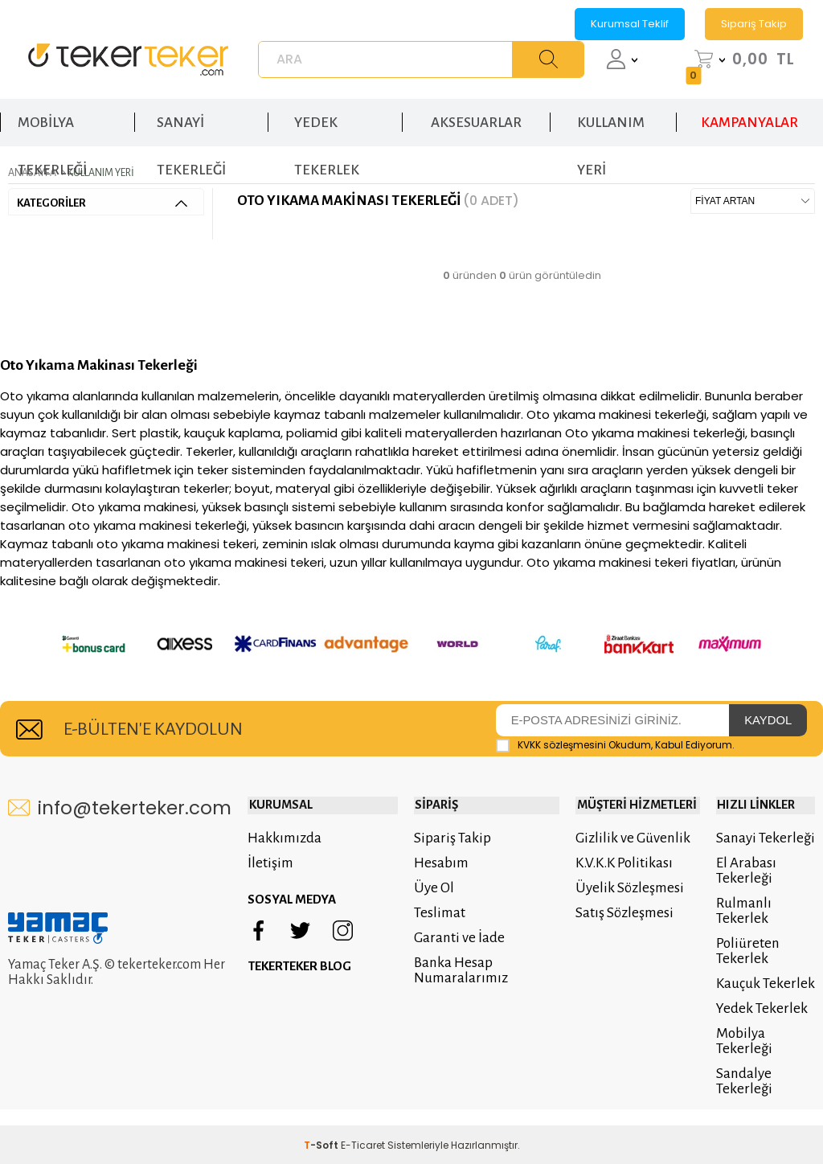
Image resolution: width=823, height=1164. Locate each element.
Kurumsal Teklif (630, 23)
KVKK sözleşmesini (562, 720)
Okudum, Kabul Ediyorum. (615, 720)
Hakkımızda (284, 812)
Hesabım (438, 837)
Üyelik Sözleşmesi (628, 862)
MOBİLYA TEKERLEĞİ (52, 127)
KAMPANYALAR (749, 119)
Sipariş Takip (754, 23)
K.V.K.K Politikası (622, 837)
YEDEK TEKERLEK (326, 127)
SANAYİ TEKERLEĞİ (191, 127)
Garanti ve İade (456, 912)
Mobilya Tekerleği (742, 1015)
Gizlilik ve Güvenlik (631, 812)
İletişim (270, 837)
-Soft (322, 1119)
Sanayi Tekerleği (763, 812)
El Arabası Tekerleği (744, 845)
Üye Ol (431, 862)
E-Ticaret (363, 1119)
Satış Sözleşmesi (623, 887)
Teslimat (436, 887)
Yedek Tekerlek (760, 982)
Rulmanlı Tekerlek (742, 885)
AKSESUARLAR (476, 119)
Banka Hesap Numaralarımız (458, 944)
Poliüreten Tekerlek (746, 925)
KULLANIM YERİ (611, 127)
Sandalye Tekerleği (742, 1055)
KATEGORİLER (102, 202)
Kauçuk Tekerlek (763, 957)
